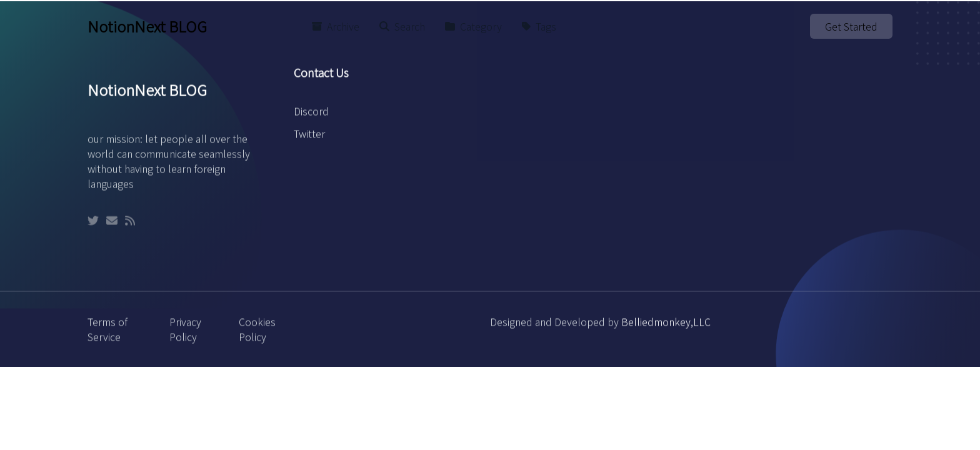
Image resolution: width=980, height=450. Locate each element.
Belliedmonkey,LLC (666, 327)
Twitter (309, 139)
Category (473, 26)
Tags (539, 26)
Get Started (851, 26)
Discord (311, 116)
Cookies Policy (257, 335)
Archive (335, 26)
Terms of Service (108, 335)
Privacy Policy (185, 335)
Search (402, 26)
